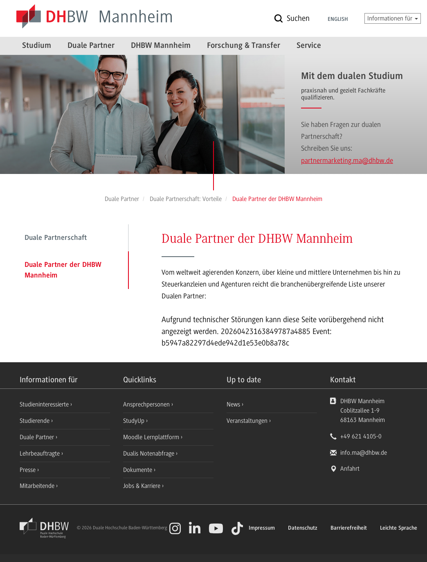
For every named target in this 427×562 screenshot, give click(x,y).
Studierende (35, 420)
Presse (28, 470)
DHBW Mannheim (161, 46)
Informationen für (392, 18)
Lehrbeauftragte (40, 453)
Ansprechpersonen (147, 404)
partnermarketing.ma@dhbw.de (347, 160)
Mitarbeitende (38, 486)
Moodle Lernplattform (152, 437)
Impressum (262, 528)
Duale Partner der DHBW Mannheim (63, 271)
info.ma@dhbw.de (363, 452)
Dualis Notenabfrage (149, 453)
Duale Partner (91, 46)
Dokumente (138, 470)
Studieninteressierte (45, 404)
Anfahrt (350, 468)
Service (309, 46)
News (233, 404)
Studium (36, 46)
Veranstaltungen (247, 420)
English (338, 20)
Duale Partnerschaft (56, 238)
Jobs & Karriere (142, 486)
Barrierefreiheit (348, 528)
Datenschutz (302, 528)
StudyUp (134, 420)
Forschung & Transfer (243, 46)
